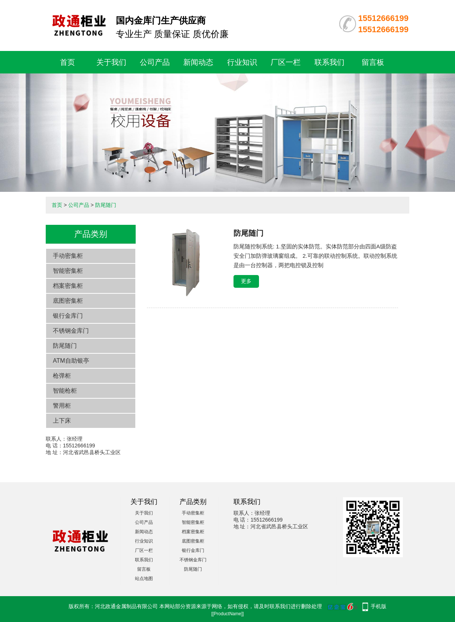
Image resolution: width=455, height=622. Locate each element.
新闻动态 (198, 62)
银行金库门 (68, 315)
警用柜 (62, 405)
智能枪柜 (65, 390)
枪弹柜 (62, 375)
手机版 (378, 606)
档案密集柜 (68, 286)
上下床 (62, 420)
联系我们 (329, 62)
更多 (246, 281)
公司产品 (155, 62)
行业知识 (242, 62)
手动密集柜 (68, 256)
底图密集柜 (68, 301)
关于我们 (111, 62)
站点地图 (144, 578)
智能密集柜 (68, 271)
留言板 (373, 62)
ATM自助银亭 (71, 360)
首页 (67, 62)
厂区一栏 (286, 62)
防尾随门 (105, 205)
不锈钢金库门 (71, 330)
